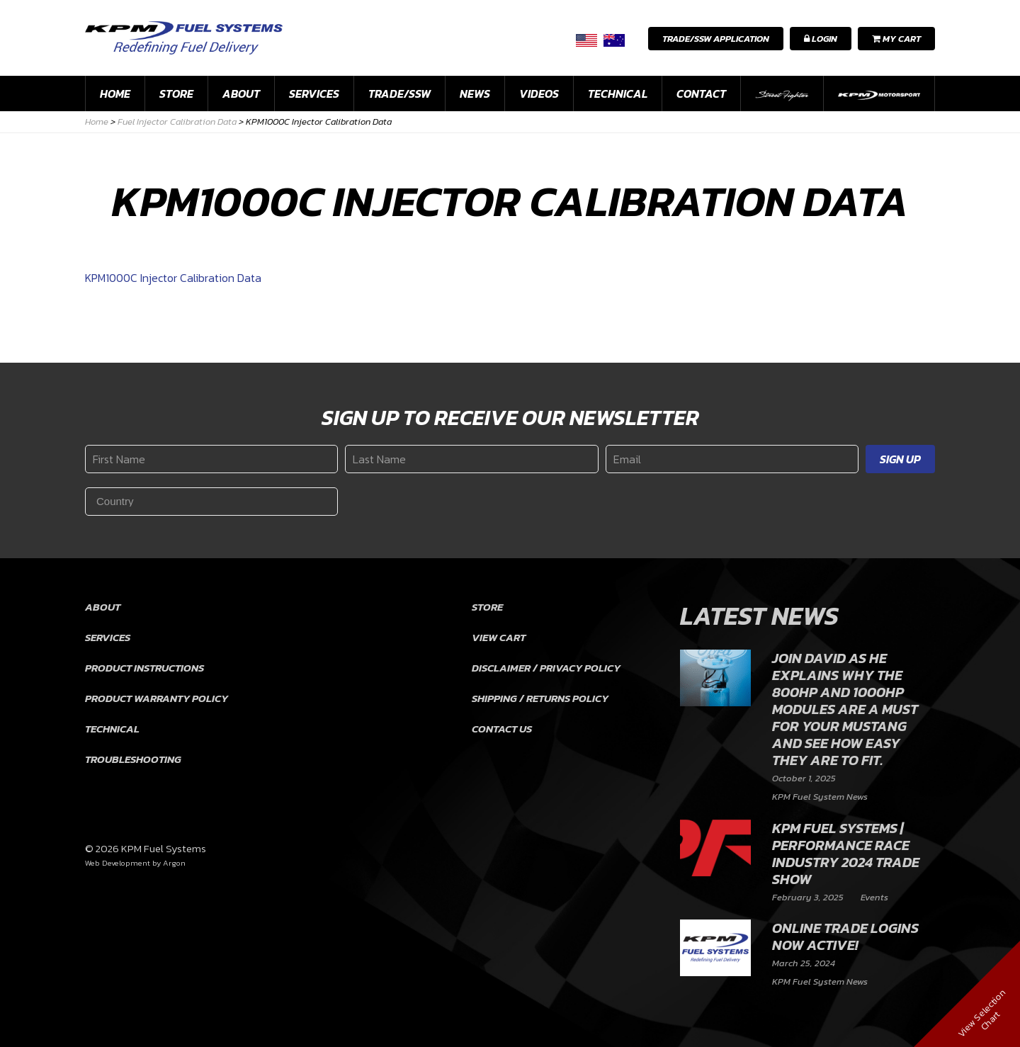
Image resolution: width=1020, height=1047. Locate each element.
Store (176, 93)
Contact (701, 93)
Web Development (117, 862)
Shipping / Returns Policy (540, 698)
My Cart (896, 38)
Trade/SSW (399, 93)
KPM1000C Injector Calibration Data (173, 277)
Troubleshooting (133, 759)
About (241, 93)
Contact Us (502, 728)
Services (314, 93)
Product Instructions (144, 668)
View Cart (499, 637)
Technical (617, 93)
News (475, 93)
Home (115, 93)
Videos (539, 93)
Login (820, 38)
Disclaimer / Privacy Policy (546, 668)
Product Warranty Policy (156, 698)
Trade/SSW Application (715, 38)
